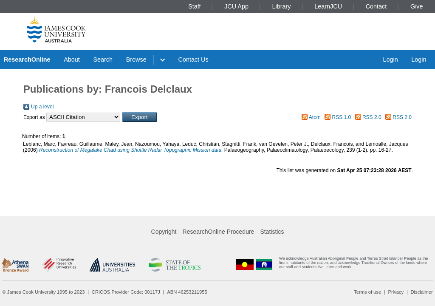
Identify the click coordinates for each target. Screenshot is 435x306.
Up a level (42, 107)
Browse (136, 59)
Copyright (164, 231)
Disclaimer (422, 292)
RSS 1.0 (341, 117)
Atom (315, 117)
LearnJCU (328, 6)
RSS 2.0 (371, 117)
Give (416, 6)
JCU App (236, 6)
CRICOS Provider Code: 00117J (126, 292)
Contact (376, 6)
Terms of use (367, 292)
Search (103, 59)
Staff (194, 6)
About (72, 59)
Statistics (272, 231)
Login (390, 59)
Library (281, 6)
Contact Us (193, 59)
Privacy (396, 292)
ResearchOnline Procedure (218, 231)
